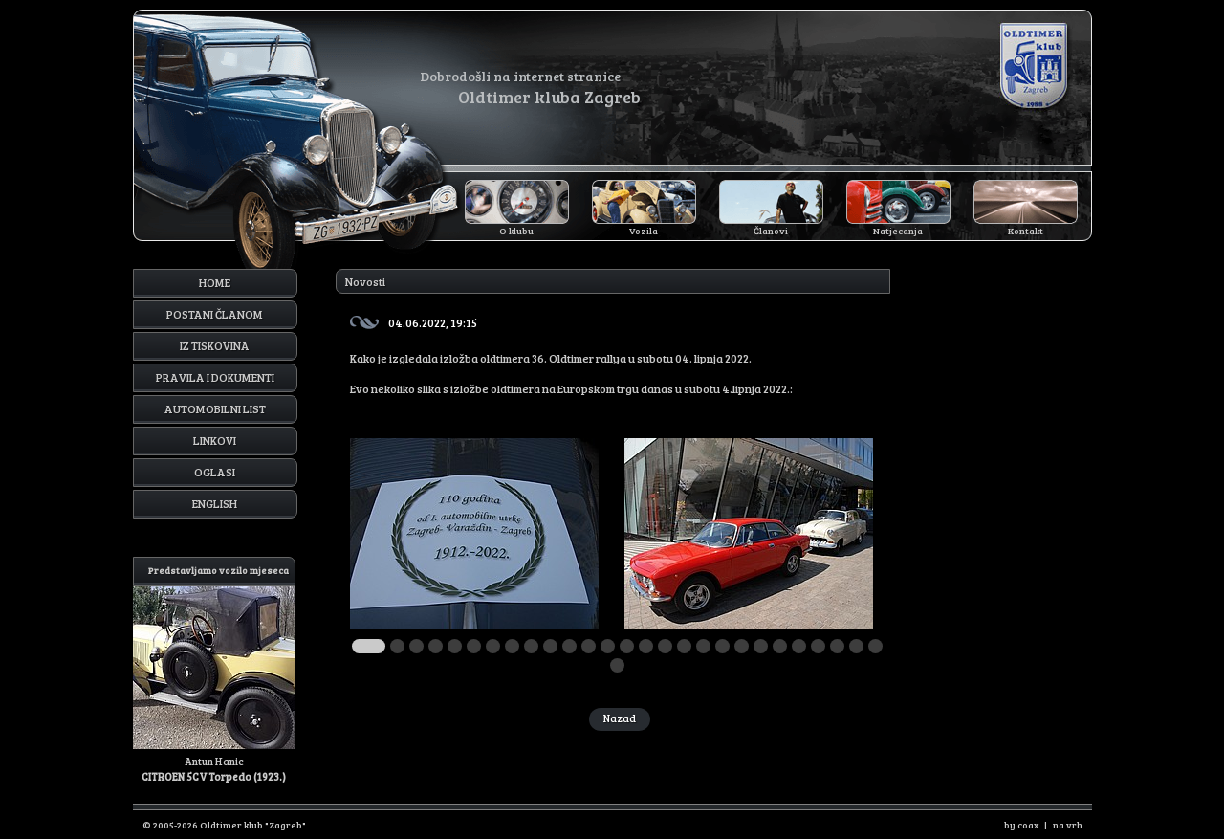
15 (646, 646)
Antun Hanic (214, 670)
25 (837, 646)
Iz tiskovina (215, 345)
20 (741, 646)
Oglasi (214, 471)
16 (665, 646)
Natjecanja (898, 230)
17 (684, 646)
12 (588, 646)
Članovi (771, 230)
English (214, 503)
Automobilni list (215, 408)
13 (608, 646)
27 (875, 646)
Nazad (619, 718)
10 (550, 646)
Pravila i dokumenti (215, 377)
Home (214, 282)
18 (703, 646)
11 (569, 646)
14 (627, 646)
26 (856, 646)
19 (722, 646)
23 (799, 646)
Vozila (643, 230)
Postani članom (214, 313)
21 (761, 646)
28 (617, 665)
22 (780, 646)
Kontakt (1025, 230)
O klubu (516, 230)
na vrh (1067, 824)
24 (818, 646)
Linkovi (214, 440)
